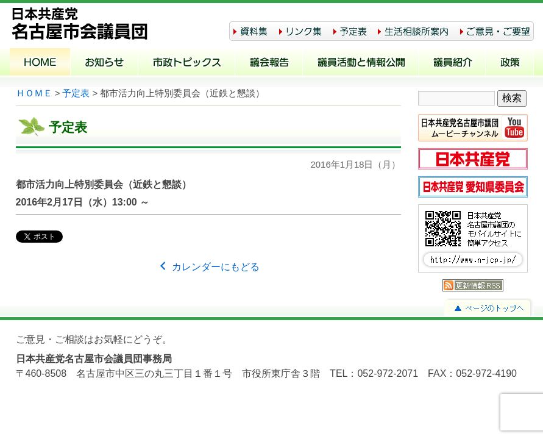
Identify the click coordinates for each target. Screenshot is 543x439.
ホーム (40, 63)
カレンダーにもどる (208, 267)
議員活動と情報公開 (361, 63)
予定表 (76, 93)
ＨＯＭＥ (34, 93)
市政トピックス (186, 63)
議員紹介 (452, 63)
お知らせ (104, 63)
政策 (510, 63)
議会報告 (269, 63)
